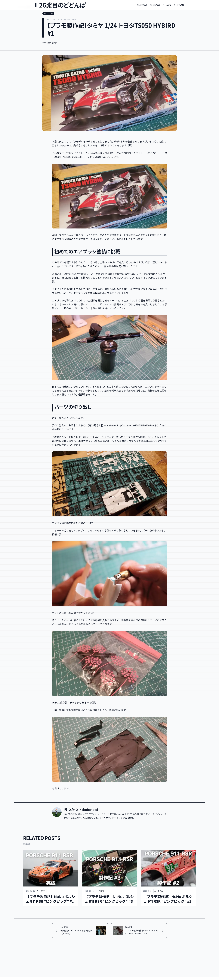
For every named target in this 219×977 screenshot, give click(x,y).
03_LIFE (167, 5)
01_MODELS (142, 5)
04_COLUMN (179, 5)
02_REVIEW (155, 5)
